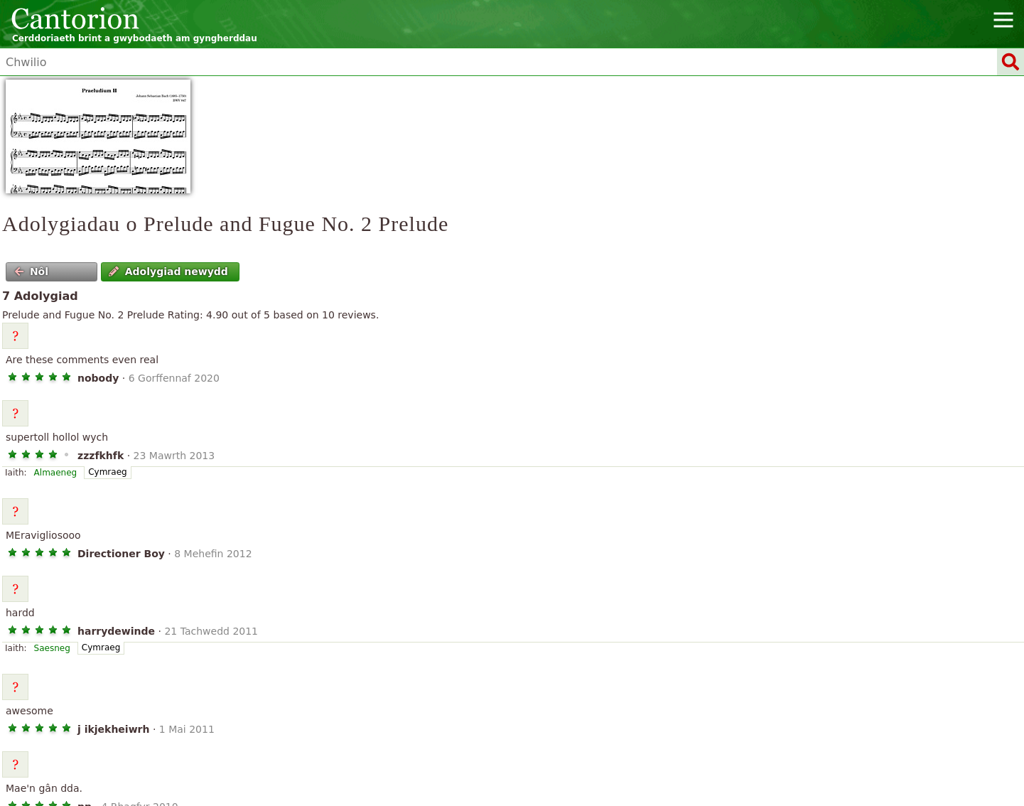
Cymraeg (107, 472)
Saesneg (52, 648)
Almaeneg (55, 473)
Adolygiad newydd (168, 271)
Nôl (31, 271)
